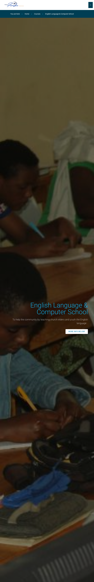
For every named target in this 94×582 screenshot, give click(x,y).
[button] (77, 331)
